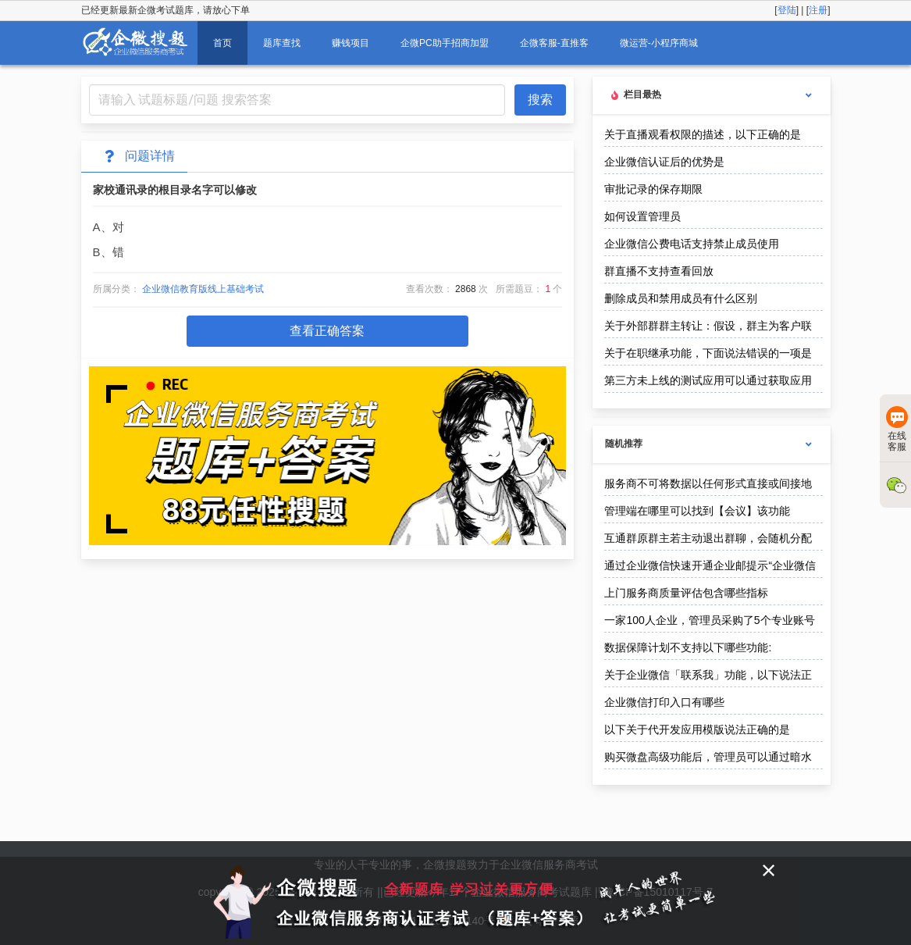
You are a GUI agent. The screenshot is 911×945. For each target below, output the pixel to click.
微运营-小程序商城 (659, 42)
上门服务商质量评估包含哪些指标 (686, 593)
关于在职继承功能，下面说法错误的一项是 (708, 353)
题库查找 (282, 42)
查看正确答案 (327, 330)
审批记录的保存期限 (653, 189)
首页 (222, 42)
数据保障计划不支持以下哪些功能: (687, 647)
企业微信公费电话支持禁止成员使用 (691, 243)
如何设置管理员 (642, 216)
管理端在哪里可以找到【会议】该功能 (697, 511)
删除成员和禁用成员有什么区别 (680, 298)
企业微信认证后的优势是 (664, 161)
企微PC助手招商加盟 (444, 42)
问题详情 (137, 156)
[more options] (809, 95)
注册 (818, 10)
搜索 (540, 99)
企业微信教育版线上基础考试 (203, 289)
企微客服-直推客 (554, 42)
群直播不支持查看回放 (658, 271)
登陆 (787, 10)
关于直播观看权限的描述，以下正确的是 (702, 134)
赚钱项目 (350, 42)
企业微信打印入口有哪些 (664, 702)
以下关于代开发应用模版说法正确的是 (697, 729)
